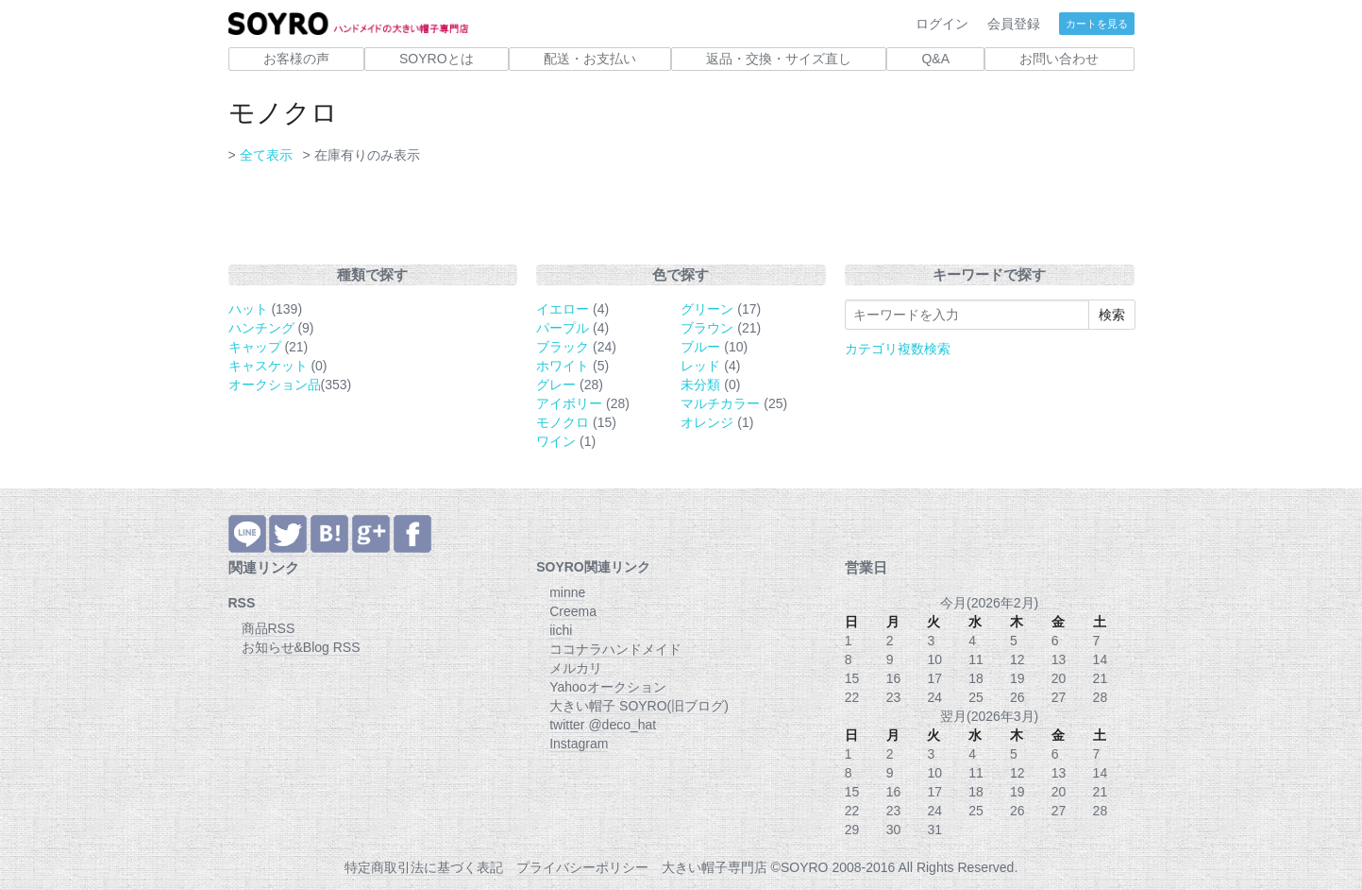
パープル (562, 327)
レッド (700, 365)
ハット (248, 309)
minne (567, 592)
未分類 (700, 384)
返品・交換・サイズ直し (778, 58)
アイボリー (569, 403)
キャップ (254, 346)
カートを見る (1097, 23)
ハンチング (261, 327)
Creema (573, 611)
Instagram (578, 743)
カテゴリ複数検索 (897, 348)
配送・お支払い (590, 58)
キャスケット (268, 365)
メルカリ (575, 668)
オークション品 (274, 384)
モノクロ (562, 422)
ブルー (700, 346)
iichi (560, 630)
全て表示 (266, 155)
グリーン (707, 309)
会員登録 (1013, 23)
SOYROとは (436, 58)
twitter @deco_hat (602, 724)
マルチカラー (720, 403)
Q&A (935, 58)
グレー (556, 384)
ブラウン (707, 327)
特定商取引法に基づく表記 (424, 867)
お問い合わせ (1059, 58)
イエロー (562, 309)
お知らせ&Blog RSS (301, 647)
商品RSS (268, 628)
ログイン (942, 23)
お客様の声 (296, 58)
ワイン (556, 441)
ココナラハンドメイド (615, 649)
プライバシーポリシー (582, 867)
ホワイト (562, 365)
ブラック (562, 346)
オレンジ (707, 422)
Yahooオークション (607, 686)
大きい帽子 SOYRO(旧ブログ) (639, 705)
